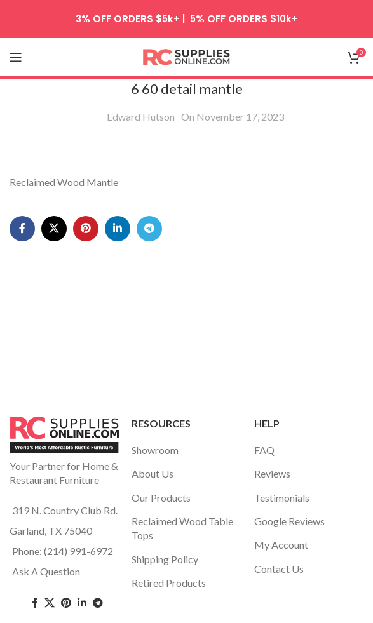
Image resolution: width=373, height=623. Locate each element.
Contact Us (279, 569)
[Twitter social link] (49, 603)
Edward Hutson (141, 117)
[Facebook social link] (22, 228)
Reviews (272, 473)
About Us (152, 473)
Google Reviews (289, 521)
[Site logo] (187, 56)
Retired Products (169, 583)
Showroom (155, 450)
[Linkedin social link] (117, 228)
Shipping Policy (165, 559)
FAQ (264, 450)
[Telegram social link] (149, 228)
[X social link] (54, 228)
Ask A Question (46, 571)
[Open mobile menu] (16, 57)
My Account (281, 545)
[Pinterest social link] (85, 228)
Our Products (161, 498)
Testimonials (281, 498)
